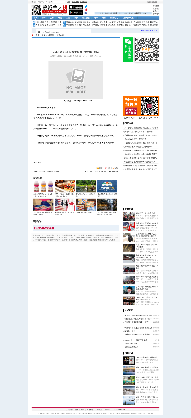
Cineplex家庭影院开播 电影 (146, 357)
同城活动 (145, 25)
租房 (101, 13)
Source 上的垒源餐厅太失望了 (136, 340)
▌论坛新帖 (128, 310)
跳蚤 (52, 18)
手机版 (99, 410)
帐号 (33, 2)
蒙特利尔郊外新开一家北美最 (147, 377)
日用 (46, 22)
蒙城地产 (156, 14)
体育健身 (120, 22)
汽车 (51, 22)
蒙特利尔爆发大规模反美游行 (147, 277)
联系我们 (156, 6)
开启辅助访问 (158, 2)
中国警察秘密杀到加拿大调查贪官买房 (139, 162)
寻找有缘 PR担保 (131, 347)
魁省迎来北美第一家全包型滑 (147, 387)
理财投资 (103, 25)
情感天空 (156, 347)
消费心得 (70, 22)
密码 (50, 2)
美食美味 (86, 22)
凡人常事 (137, 22)
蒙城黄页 (114, 18)
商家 (104, 18)
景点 (140, 13)
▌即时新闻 (128, 209)
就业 (116, 13)
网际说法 (86, 25)
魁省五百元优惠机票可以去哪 (147, 367)
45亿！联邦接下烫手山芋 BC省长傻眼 (104, 172)
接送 (144, 13)
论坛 (60, 18)
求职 (42, 22)
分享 (108, 168)
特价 (76, 18)
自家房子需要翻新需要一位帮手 (137, 322)
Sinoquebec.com (119, 410)
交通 (135, 13)
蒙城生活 (37, 178)
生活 (68, 18)
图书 (42, 25)
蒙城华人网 (32, 35)
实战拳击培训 (129, 331)
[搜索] (63, 32)
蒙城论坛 (156, 11)
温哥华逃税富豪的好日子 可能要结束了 (140, 132)
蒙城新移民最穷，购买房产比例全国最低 (140, 135)
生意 (111, 13)
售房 (106, 13)
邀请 (101, 168)
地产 (96, 18)
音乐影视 (145, 22)
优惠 (125, 13)
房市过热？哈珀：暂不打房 (135, 139)
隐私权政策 (79, 410)
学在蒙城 (70, 25)
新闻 (44, 18)
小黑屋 (107, 410)
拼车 (55, 25)
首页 (36, 18)
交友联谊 (112, 22)
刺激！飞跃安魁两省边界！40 (147, 397)
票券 (46, 25)
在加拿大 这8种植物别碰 (49, 172)
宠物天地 (103, 22)
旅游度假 (154, 25)
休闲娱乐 (128, 22)
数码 (55, 22)
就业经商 (112, 25)
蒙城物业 (120, 25)
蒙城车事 (78, 22)
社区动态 (86, 18)
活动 (120, 13)
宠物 (51, 25)
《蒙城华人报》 (128, 18)
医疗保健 (154, 22)
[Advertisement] (123, 8)
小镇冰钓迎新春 (130, 343)
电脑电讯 (95, 22)
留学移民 (95, 25)
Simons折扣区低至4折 (84, 212)
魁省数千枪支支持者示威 (145, 213)
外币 (37, 25)
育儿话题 (78, 25)
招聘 (37, 22)
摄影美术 (137, 25)
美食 (130, 13)
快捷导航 (151, 2)
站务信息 (90, 410)
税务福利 (128, 25)
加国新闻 (51, 35)
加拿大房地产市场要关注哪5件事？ (138, 147)
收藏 (116, 168)
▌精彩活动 (128, 353)
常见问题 (156, 9)
